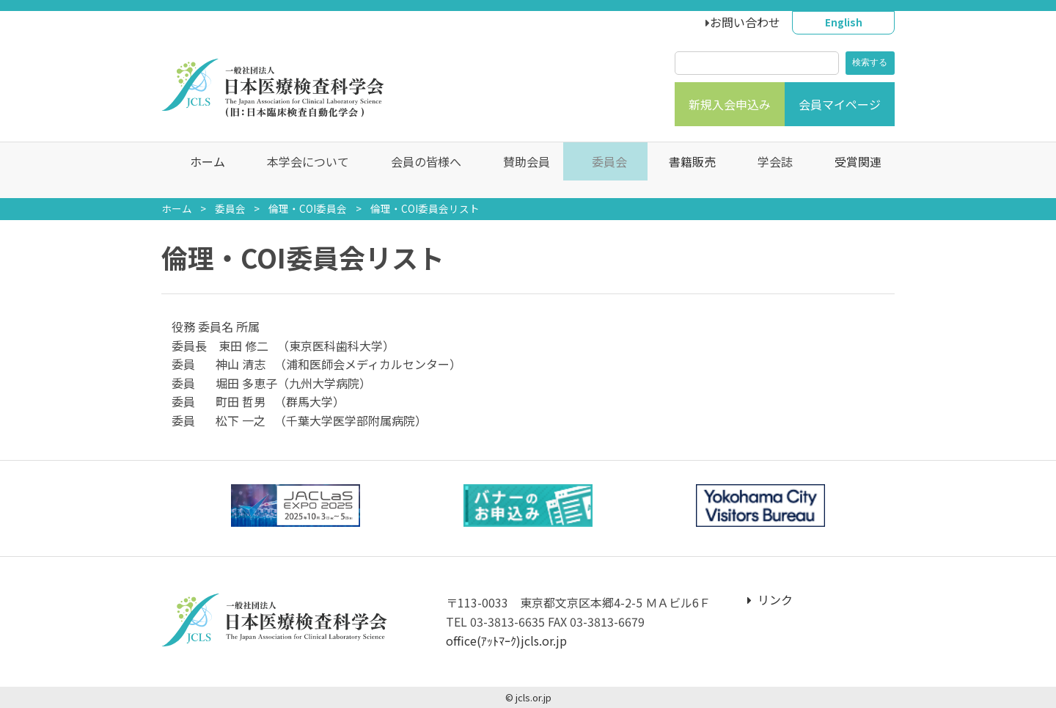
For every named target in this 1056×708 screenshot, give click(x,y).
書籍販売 (684, 170)
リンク (770, 599)
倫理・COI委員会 (307, 208)
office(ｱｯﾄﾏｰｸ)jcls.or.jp (506, 640)
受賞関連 (850, 170)
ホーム (200, 170)
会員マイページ (840, 104)
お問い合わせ (745, 22)
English (843, 22)
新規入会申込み (730, 104)
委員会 (230, 208)
